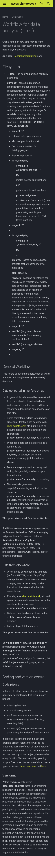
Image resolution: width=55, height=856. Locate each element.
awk (23, 426)
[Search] (48, 4)
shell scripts (13, 426)
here (22, 766)
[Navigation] (4, 4)
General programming (25, 56)
